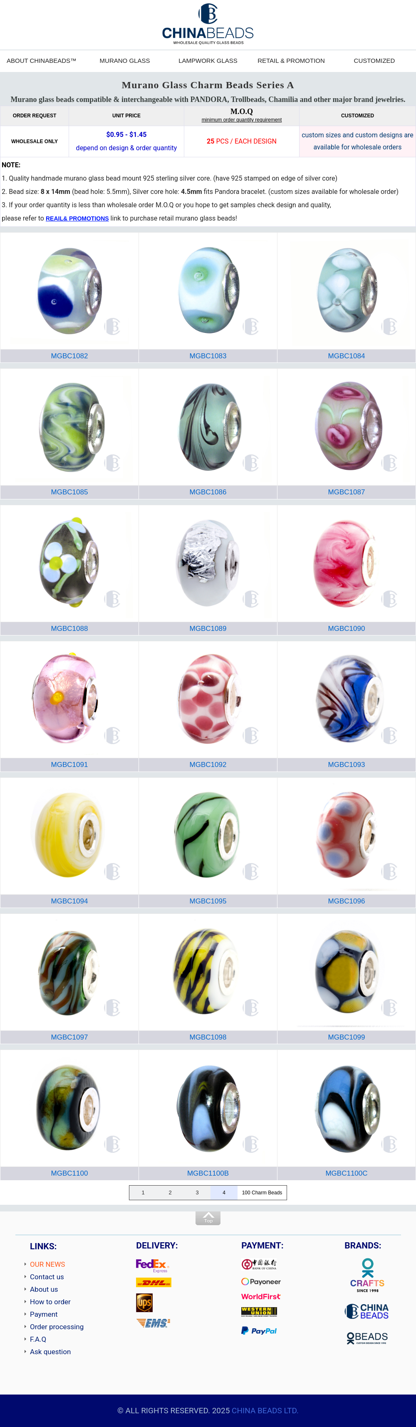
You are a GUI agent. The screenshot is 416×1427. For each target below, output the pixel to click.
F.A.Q (38, 1339)
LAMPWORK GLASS (208, 60)
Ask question (50, 1352)
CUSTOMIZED (374, 60)
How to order (50, 1302)
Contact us (47, 1277)
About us (44, 1289)
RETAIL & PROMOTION (291, 60)
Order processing (57, 1327)
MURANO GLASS (125, 60)
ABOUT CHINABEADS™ (42, 60)
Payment (44, 1314)
